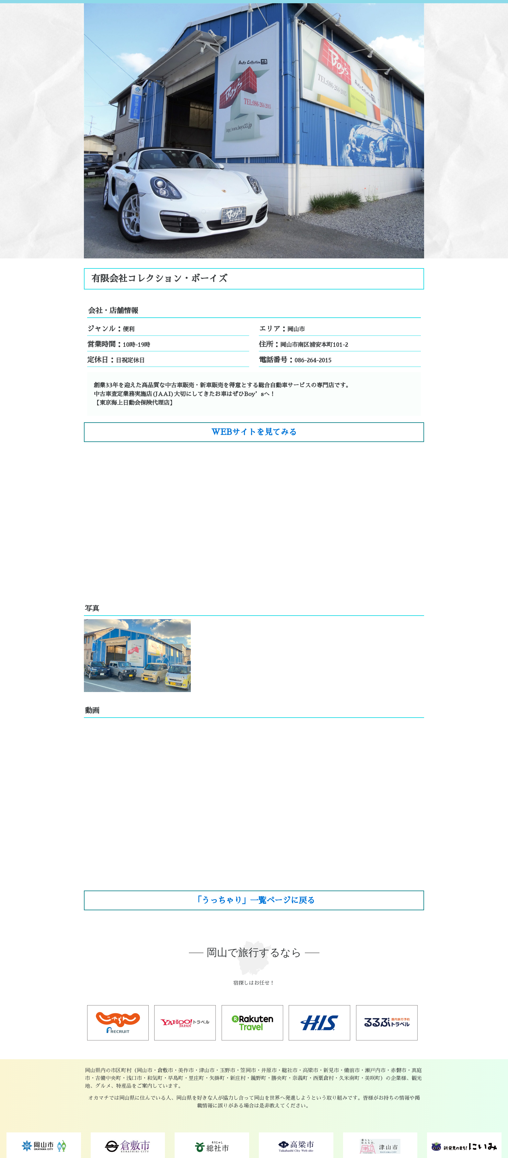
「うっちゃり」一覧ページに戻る (254, 900)
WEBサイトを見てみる (254, 432)
